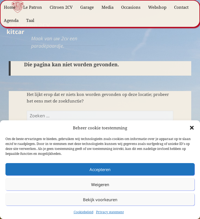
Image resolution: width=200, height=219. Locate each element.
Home (10, 7)
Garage (87, 7)
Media (108, 7)
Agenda (11, 20)
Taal (30, 20)
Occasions (131, 7)
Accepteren (100, 169)
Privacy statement (110, 212)
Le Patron (32, 7)
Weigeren (100, 184)
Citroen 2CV (61, 7)
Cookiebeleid (83, 212)
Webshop (157, 7)
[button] (192, 127)
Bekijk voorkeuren (100, 199)
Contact (181, 7)
